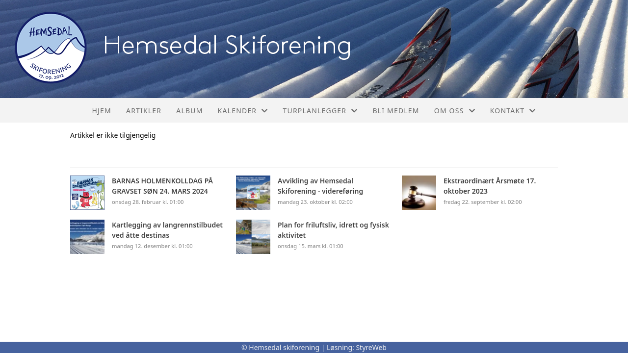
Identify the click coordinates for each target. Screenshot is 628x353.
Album (189, 110)
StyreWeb (371, 347)
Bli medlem (395, 110)
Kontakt (513, 110)
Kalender (243, 110)
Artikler (143, 110)
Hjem (101, 110)
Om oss (454, 110)
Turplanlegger (320, 110)
